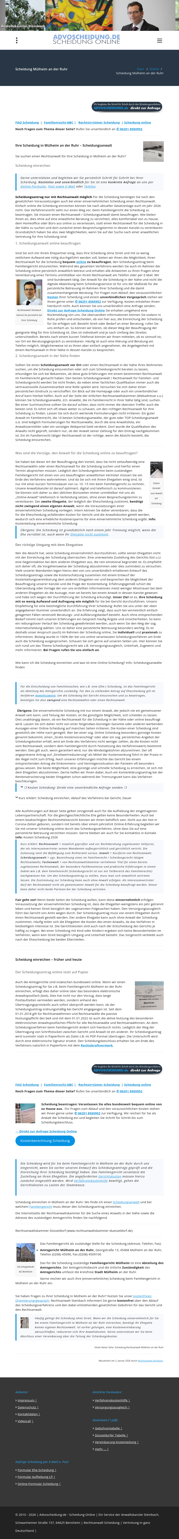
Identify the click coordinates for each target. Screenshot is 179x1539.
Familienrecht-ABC (58, 122)
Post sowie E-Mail (61, 186)
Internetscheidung (28, 628)
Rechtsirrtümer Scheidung (99, 122)
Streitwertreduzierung (70, 754)
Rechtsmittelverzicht (63, 820)
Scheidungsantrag (132, 262)
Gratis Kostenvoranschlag (73, 737)
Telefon (90, 186)
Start (140, 69)
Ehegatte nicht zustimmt (89, 534)
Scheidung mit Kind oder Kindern (79, 930)
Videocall (24, 1421)
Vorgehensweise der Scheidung (66, 566)
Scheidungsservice (98, 284)
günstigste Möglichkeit (104, 715)
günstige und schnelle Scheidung (101, 768)
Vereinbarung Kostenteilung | (117, 1442)
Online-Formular (33, 186)
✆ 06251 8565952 (129, 129)
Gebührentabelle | (108, 1428)
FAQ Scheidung (27, 122)
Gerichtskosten (110, 1176)
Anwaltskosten (116, 514)
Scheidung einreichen (58, 206)
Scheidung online (137, 122)
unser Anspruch (39, 632)
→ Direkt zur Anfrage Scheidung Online (46, 1131)
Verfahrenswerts (134, 746)
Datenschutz (27, 1407)
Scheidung (111, 197)
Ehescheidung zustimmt (110, 501)
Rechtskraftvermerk (97, 1045)
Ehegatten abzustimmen (41, 772)
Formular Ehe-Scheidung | (37, 1470)
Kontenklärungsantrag (135, 772)
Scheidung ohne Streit (106, 253)
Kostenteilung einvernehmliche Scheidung (46, 523)
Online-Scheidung (111, 663)
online (81, 262)
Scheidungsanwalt (96, 214)
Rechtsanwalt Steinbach (150, 1360)
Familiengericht (112, 210)
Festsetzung (106, 746)
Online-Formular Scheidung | (39, 1484)
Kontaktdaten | (29, 1414)
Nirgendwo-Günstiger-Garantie (101, 724)
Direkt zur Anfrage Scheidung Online (76, 310)
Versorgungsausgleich (106, 645)
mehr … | (102, 1449)
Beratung (82, 219)
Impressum (26, 1400)
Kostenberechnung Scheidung (45, 1140)
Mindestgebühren (107, 750)
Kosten (52, 297)
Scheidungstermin (91, 470)
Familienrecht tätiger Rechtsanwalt (56, 435)
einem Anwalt (102, 710)
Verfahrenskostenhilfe (91, 1181)
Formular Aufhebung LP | (36, 1477)
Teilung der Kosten (62, 715)
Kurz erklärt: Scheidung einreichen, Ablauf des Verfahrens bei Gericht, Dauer (75, 798)
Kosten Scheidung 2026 (40, 837)
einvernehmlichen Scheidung (104, 201)
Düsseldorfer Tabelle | (111, 1435)
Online (154, 69)
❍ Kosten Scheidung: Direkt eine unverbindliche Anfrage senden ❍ (75, 787)
